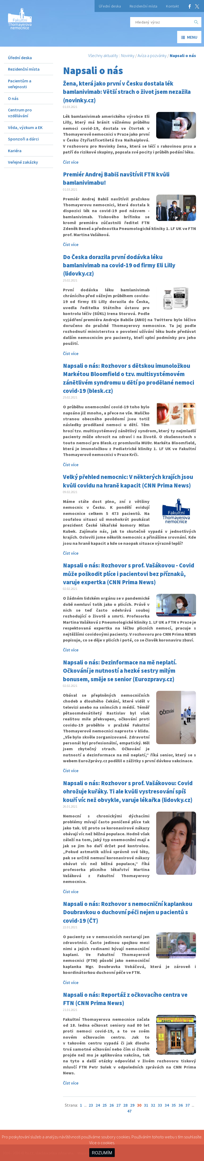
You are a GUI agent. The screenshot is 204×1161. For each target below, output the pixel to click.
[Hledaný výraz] (160, 22)
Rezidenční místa (144, 6)
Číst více (70, 162)
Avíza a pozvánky (152, 55)
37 (187, 1105)
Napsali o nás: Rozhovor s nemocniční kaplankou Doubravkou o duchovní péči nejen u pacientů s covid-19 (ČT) (127, 912)
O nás (13, 98)
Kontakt (172, 6)
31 (146, 1105)
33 (160, 1105)
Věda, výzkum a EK (25, 127)
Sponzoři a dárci (23, 139)
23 (91, 1105)
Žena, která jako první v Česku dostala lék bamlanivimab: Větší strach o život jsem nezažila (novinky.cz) (127, 92)
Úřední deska (110, 6)
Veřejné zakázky (23, 162)
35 (174, 1105)
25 (105, 1105)
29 (132, 1105)
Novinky (127, 55)
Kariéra (15, 150)
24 (98, 1105)
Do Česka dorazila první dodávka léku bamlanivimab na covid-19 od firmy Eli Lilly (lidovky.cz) (119, 265)
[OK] (196, 22)
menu (189, 37)
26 (111, 1105)
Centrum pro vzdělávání (20, 112)
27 (118, 1105)
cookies (107, 1142)
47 (129, 1111)
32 (153, 1105)
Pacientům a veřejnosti (19, 83)
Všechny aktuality (103, 55)
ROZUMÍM (102, 1153)
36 (180, 1105)
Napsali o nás (183, 55)
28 (125, 1105)
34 (167, 1105)
